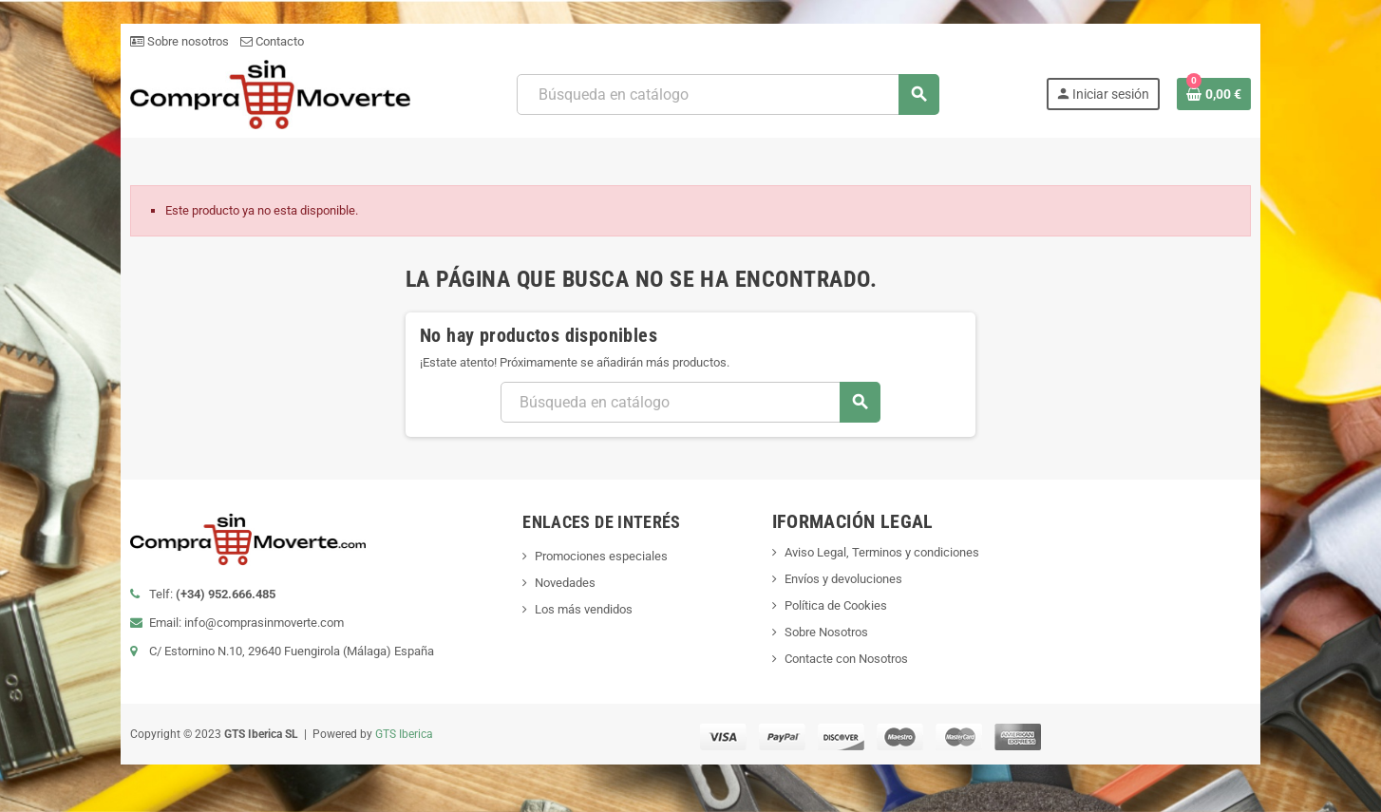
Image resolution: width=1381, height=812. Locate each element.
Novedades (565, 583)
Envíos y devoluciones (843, 579)
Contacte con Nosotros (846, 658)
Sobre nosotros (179, 41)
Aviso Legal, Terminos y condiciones (882, 552)
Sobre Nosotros (826, 632)
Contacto (272, 41)
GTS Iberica (404, 734)
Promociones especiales (601, 556)
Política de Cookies (836, 605)
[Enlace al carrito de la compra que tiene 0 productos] (1214, 94)
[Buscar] (727, 94)
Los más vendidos (584, 609)
